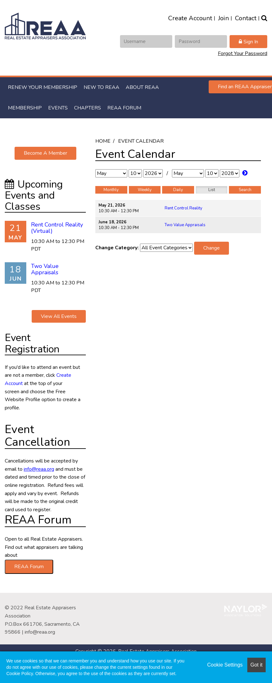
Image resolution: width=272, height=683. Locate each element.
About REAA (142, 87)
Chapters (87, 107)
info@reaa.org (40, 632)
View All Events (59, 316)
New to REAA (101, 87)
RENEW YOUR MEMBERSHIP (42, 87)
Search (245, 190)
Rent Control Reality (183, 208)
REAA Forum (124, 107)
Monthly (111, 190)
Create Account (190, 18)
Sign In (251, 41)
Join (223, 18)
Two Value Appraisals (185, 225)
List (211, 190)
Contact (245, 18)
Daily (178, 190)
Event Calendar (141, 141)
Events (58, 107)
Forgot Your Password (242, 53)
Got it (256, 664)
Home (103, 141)
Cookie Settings (225, 664)
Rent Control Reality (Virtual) (57, 228)
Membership (25, 107)
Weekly (145, 190)
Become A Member (45, 153)
